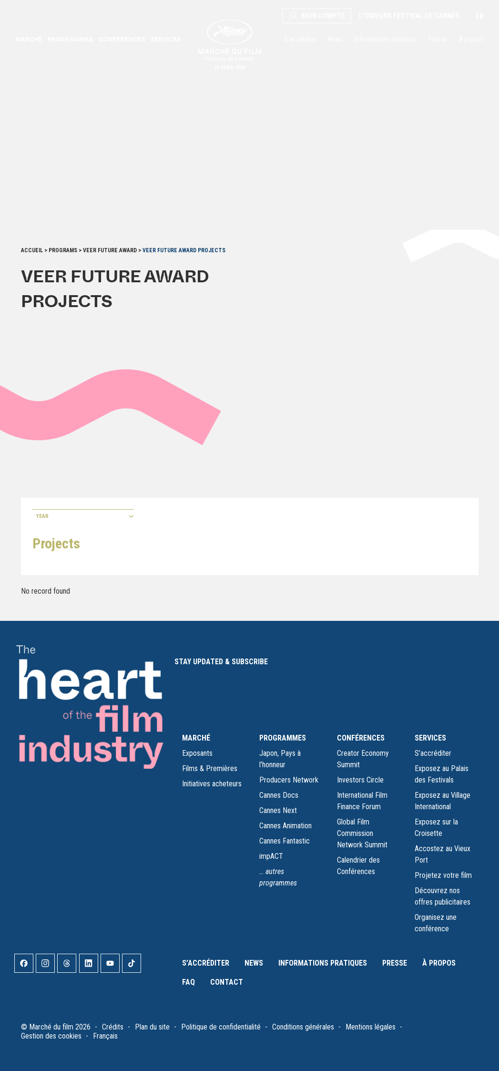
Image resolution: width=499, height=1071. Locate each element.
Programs (63, 250)
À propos (471, 39)
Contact (226, 982)
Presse (437, 39)
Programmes (70, 39)
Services (166, 39)
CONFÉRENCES (361, 737)
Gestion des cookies (51, 1035)
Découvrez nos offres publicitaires (442, 896)
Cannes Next (278, 810)
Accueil (32, 250)
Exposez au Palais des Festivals (441, 774)
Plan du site (152, 1026)
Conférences (122, 39)
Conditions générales (303, 1026)
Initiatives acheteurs (212, 783)
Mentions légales (371, 1026)
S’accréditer (300, 39)
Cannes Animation (285, 825)
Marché (28, 39)
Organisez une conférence (436, 923)
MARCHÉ (196, 737)
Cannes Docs (278, 795)
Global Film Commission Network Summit (362, 833)
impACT (271, 856)
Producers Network (288, 779)
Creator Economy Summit (363, 759)
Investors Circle (360, 779)
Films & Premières (209, 768)
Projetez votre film (443, 875)
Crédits (112, 1026)
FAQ (188, 982)
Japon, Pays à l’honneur (280, 759)
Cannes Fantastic (284, 840)
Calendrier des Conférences (358, 865)
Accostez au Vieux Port (442, 854)
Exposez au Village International (442, 801)
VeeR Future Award (110, 250)
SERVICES (430, 737)
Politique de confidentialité (221, 1026)
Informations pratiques (386, 39)
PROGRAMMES (282, 737)
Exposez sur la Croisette (436, 827)
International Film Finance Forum (362, 801)
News (335, 39)
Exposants (197, 753)
